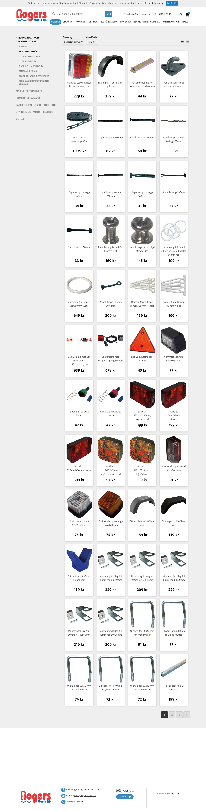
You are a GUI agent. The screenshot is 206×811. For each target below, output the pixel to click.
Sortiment (93, 21)
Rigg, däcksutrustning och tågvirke (34, 83)
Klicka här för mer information (149, 3)
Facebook (125, 796)
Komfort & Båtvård (28, 98)
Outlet (20, 119)
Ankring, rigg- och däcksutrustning (27, 39)
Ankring (23, 46)
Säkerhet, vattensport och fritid (36, 105)
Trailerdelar (29, 61)
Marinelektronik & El (29, 91)
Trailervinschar (31, 56)
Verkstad (155, 21)
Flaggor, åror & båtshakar (34, 76)
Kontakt (80, 21)
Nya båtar (125, 21)
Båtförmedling (109, 21)
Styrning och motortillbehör (34, 112)
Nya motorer (140, 21)
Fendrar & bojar (28, 71)
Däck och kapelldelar (31, 66)
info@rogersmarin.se (141, 14)
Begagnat (68, 21)
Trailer (185, 21)
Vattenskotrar (171, 21)
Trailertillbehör (28, 51)
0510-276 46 (164, 14)
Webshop (55, 21)
